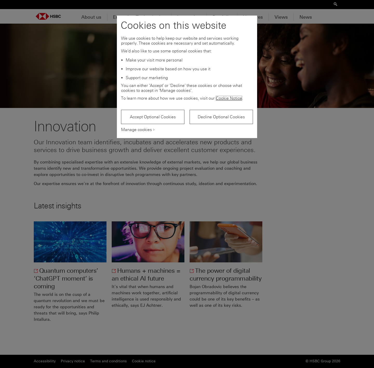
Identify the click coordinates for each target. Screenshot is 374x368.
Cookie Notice (229, 98)
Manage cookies (136, 129)
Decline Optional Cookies (221, 116)
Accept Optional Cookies (153, 116)
